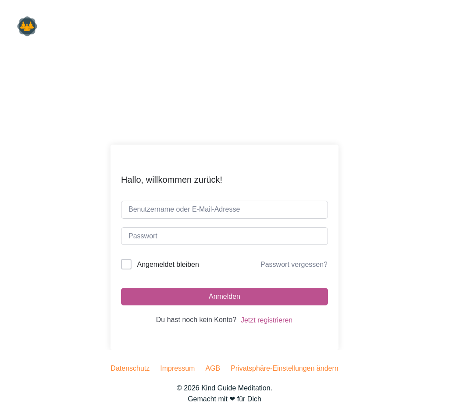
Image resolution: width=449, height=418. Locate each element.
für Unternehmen (283, 26)
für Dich (223, 26)
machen (422, 26)
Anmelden (224, 296)
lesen (379, 26)
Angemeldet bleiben (168, 264)
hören (340, 26)
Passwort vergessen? (294, 264)
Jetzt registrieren (266, 320)
